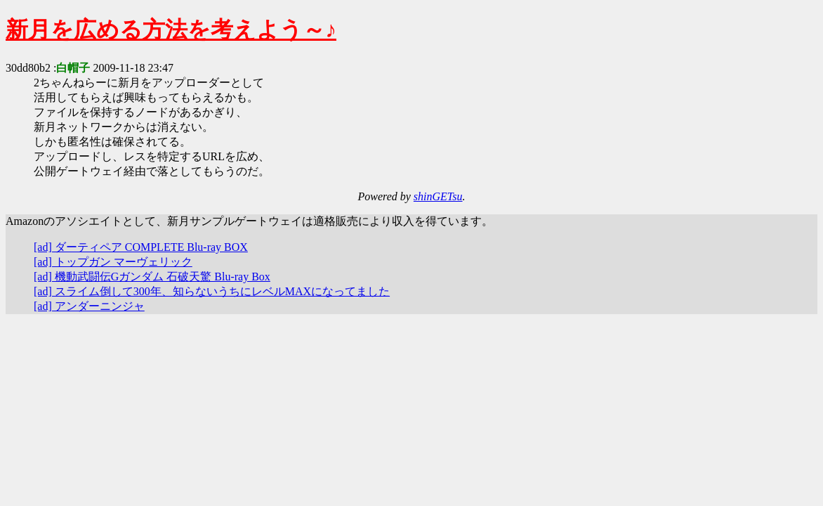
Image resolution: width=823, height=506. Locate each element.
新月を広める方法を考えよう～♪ (171, 29)
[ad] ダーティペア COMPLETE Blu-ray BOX (141, 247)
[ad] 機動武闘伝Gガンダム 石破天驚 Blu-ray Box (152, 277)
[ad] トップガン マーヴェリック (113, 262)
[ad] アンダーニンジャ (89, 306)
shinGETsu (438, 196)
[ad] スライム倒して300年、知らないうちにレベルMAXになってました (212, 291)
